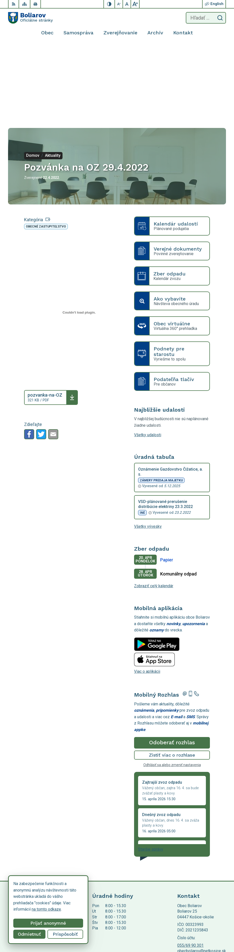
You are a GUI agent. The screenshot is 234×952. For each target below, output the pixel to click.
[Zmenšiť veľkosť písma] (119, 4)
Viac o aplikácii (147, 595)
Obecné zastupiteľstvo (46, 150)
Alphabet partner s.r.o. (74, 903)
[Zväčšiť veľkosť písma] (135, 4)
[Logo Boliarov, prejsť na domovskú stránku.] (30, 18)
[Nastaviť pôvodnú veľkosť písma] (127, 4)
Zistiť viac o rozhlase (172, 678)
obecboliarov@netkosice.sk (201, 874)
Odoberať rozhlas (172, 666)
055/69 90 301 (190, 869)
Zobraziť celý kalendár (153, 509)
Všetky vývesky (148, 450)
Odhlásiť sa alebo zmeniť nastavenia (172, 689)
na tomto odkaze (25, 909)
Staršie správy (150, 773)
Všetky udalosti (147, 358)
